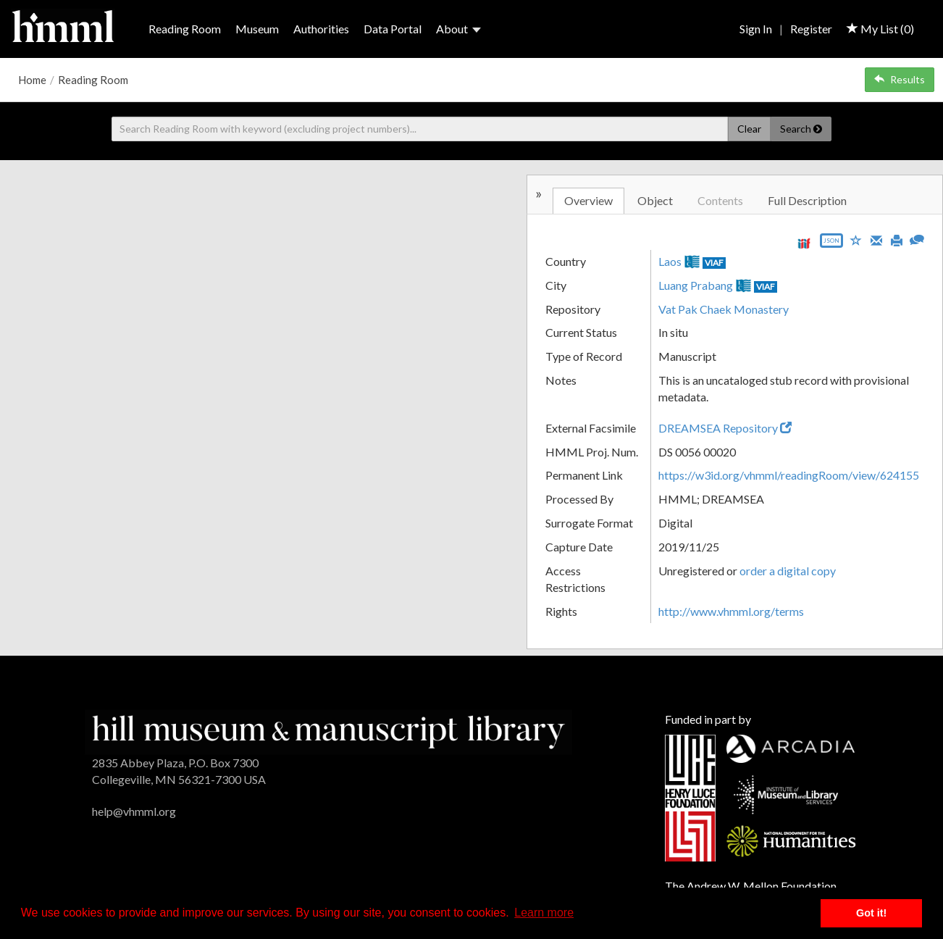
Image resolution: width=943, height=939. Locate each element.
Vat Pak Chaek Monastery (723, 309)
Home (32, 79)
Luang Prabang (695, 285)
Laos (670, 261)
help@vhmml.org (134, 811)
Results (899, 79)
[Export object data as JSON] (831, 244)
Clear (749, 128)
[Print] (896, 239)
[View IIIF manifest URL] (804, 243)
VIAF (714, 262)
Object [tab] (655, 200)
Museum (257, 29)
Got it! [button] (871, 913)
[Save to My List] (856, 239)
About (458, 29)
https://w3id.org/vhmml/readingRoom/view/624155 (788, 475)
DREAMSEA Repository (725, 428)
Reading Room (184, 29)
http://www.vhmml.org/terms (731, 611)
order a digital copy (787, 570)
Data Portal (393, 29)
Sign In (755, 29)
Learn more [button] (544, 912)
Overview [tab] (588, 200)
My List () (880, 29)
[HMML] (328, 731)
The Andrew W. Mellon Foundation (751, 886)
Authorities (321, 29)
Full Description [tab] (807, 200)
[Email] (876, 239)
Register (811, 29)
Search (801, 128)
